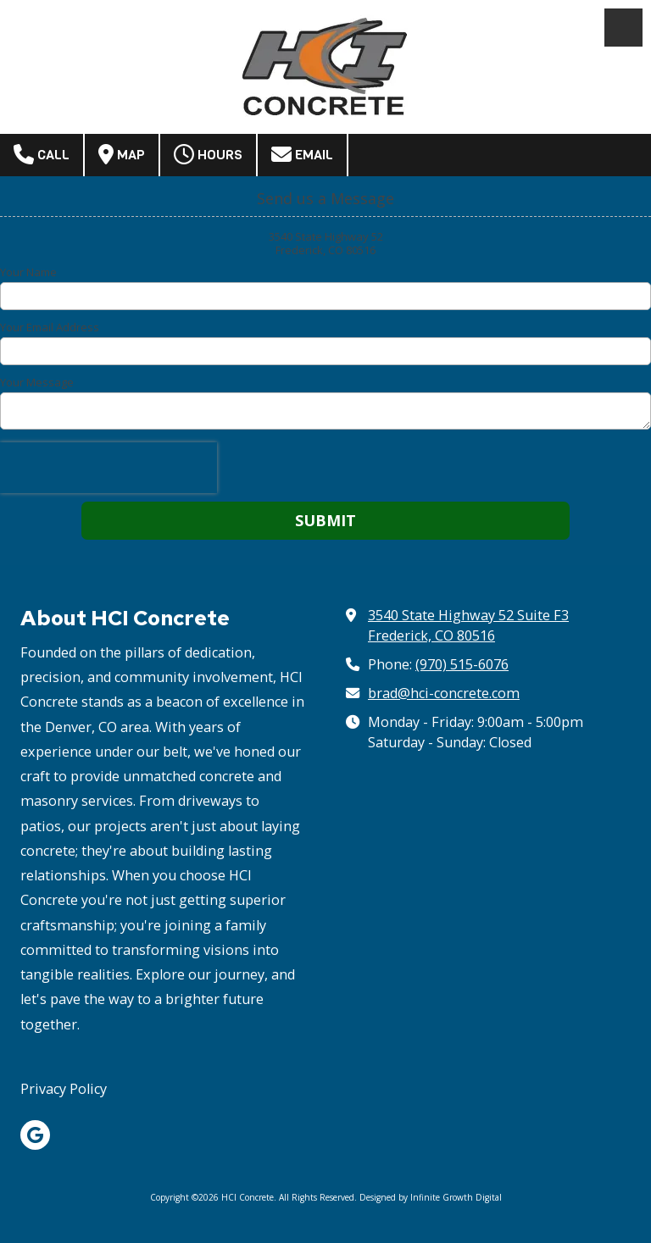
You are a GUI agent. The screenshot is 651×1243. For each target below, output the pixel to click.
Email (302, 154)
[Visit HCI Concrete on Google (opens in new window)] (35, 1135)
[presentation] (108, 467)
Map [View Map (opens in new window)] (121, 154)
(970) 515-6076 (462, 664)
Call (42, 154)
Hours (208, 154)
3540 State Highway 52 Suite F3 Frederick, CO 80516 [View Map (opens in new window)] (468, 625)
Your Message (37, 382)
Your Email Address (49, 327)
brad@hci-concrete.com (444, 693)
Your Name (28, 272)
